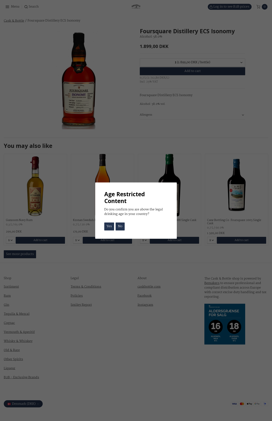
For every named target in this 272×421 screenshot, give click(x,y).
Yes (109, 226)
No (120, 226)
